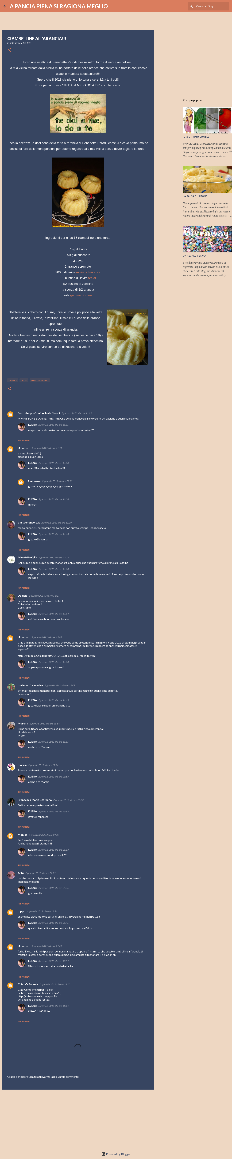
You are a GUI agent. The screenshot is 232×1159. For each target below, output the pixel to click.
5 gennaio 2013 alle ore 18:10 (55, 984)
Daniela (23, 595)
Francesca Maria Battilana (35, 799)
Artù (21, 872)
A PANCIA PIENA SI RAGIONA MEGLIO (59, 6)
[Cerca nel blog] (211, 6)
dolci (24, 380)
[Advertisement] (77, 1119)
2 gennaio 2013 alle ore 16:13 (53, 463)
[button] (9, 50)
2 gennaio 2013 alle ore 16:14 (53, 569)
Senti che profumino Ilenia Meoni (39, 413)
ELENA (32, 424)
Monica (22, 834)
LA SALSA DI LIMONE (195, 196)
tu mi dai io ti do (39, 380)
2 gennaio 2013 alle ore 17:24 (43, 765)
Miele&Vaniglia (27, 557)
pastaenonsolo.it (29, 522)
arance (13, 380)
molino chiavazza (88, 272)
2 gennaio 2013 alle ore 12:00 (56, 522)
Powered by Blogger (116, 1154)
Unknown (24, 448)
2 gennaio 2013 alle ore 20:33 (68, 800)
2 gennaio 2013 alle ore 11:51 (47, 448)
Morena (23, 723)
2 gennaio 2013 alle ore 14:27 (44, 595)
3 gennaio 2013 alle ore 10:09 (53, 961)
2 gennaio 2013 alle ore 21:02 (44, 834)
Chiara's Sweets (28, 984)
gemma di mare (81, 295)
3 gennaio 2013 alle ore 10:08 (53, 499)
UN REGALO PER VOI (194, 255)
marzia (22, 765)
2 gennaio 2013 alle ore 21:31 (42, 911)
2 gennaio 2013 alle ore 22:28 (57, 481)
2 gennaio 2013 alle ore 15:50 (44, 723)
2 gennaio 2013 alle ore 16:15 (53, 700)
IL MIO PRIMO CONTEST (197, 136)
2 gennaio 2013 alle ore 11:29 (76, 413)
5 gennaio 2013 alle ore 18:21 (53, 1005)
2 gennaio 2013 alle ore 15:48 (60, 685)
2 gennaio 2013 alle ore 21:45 (53, 888)
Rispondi (24, 440)
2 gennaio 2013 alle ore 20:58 (53, 776)
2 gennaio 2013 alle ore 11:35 (53, 424)
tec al (92, 278)
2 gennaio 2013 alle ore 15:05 (47, 637)
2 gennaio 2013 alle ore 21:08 (53, 849)
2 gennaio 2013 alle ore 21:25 (40, 873)
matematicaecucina (30, 685)
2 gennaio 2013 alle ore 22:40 (47, 946)
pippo (21, 911)
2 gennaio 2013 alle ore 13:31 (53, 557)
